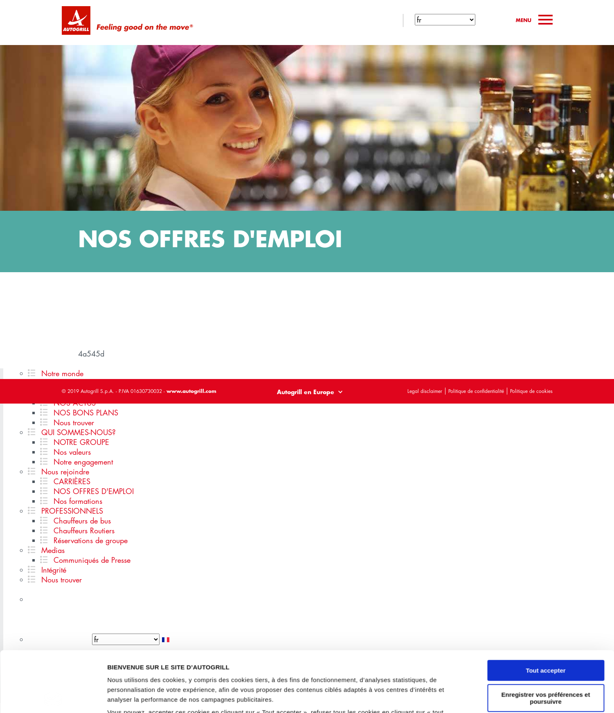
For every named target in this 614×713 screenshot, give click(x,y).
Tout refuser (545, 664)
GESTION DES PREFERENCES (152, 696)
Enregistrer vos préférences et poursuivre (546, 637)
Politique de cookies (531, 391)
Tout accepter (545, 610)
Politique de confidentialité (476, 391)
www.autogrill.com (191, 391)
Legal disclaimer (424, 391)
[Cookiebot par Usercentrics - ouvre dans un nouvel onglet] (53, 697)
